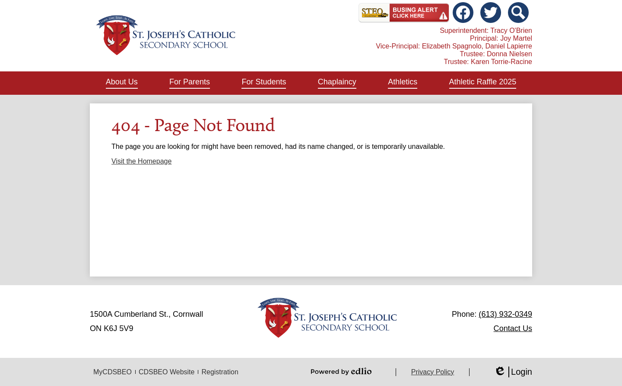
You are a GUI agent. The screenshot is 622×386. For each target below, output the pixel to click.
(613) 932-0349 (505, 314)
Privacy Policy (432, 372)
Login (513, 372)
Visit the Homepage (141, 161)
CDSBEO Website (167, 372)
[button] (122, 83)
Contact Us (513, 328)
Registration (219, 372)
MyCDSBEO (112, 372)
